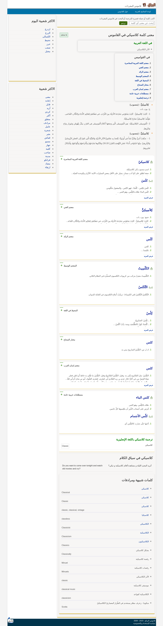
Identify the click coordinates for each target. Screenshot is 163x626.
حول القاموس (122, 11)
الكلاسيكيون (143, 541)
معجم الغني (143, 67)
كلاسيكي (144, 489)
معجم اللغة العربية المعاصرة (136, 63)
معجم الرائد (143, 72)
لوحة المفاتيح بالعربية (142, 11)
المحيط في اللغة (141, 80)
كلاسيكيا (144, 515)
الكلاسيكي (144, 524)
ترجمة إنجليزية (142, 98)
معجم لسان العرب (140, 89)
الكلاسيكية (143, 533)
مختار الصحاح (142, 85)
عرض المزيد (147, 198)
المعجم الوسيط (141, 76)
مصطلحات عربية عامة (138, 93)
